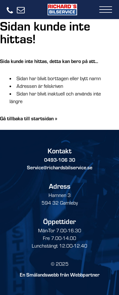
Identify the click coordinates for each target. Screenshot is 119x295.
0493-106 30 (59, 159)
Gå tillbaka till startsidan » (28, 118)
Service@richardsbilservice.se (59, 167)
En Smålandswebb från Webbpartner (60, 274)
